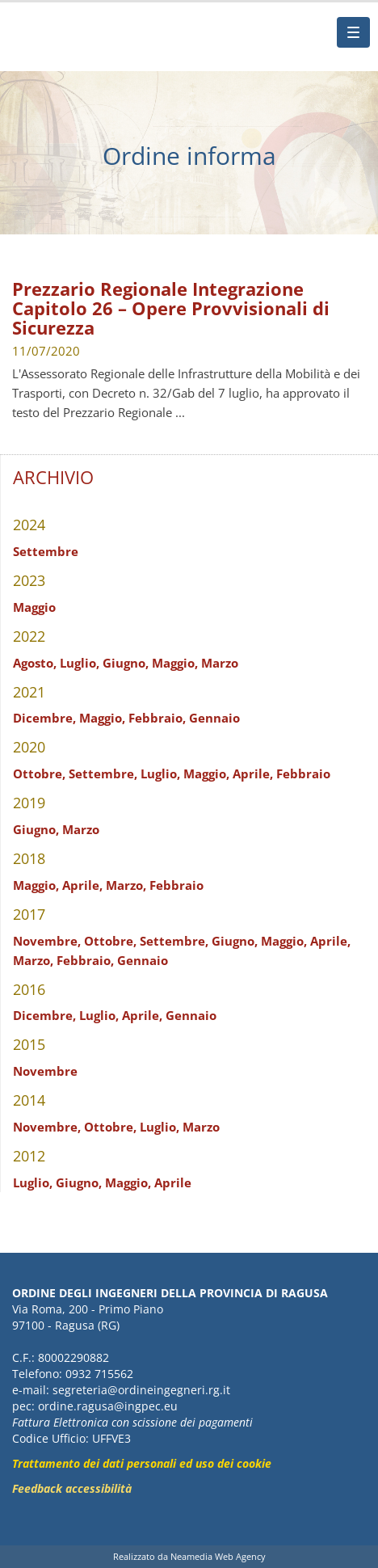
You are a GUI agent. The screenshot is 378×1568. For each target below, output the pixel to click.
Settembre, (103, 773)
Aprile (172, 1182)
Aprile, (253, 773)
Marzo (219, 663)
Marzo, (126, 885)
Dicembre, (44, 718)
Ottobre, (39, 773)
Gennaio (214, 718)
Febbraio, (157, 718)
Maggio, (175, 663)
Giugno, (126, 663)
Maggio (34, 607)
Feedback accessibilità (72, 1488)
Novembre (45, 1071)
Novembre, (47, 941)
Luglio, (79, 663)
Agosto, (35, 663)
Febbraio (303, 773)
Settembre (45, 551)
